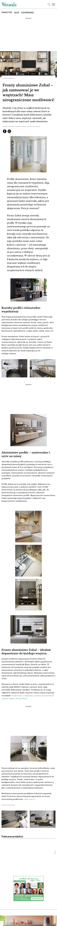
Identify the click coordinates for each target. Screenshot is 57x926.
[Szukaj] (49, 4)
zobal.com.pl (29, 799)
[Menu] (53, 4)
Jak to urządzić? (9, 78)
